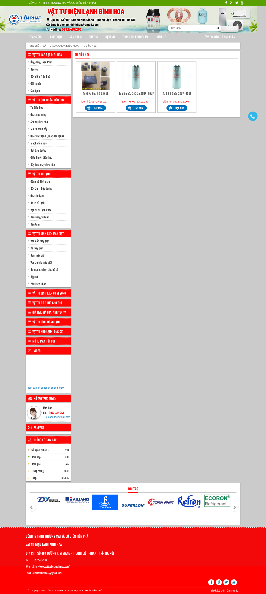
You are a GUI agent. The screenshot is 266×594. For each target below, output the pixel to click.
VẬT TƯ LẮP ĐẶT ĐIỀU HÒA (47, 54)
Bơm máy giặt (37, 255)
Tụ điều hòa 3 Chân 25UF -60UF (136, 93)
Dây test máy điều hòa (42, 164)
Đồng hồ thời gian (40, 181)
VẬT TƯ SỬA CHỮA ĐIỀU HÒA (61, 45)
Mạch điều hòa (38, 143)
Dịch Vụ (110, 36)
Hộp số (34, 276)
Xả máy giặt (36, 248)
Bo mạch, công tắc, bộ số (44, 269)
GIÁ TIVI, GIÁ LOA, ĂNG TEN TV (49, 312)
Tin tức (93, 36)
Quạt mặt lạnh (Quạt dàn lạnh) (47, 136)
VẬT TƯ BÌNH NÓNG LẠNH (46, 321)
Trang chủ (36, 36)
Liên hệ (161, 36)
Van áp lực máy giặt (41, 262)
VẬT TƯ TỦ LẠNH (41, 173)
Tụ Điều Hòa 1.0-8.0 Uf (95, 93)
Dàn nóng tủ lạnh (39, 217)
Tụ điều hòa (89, 45)
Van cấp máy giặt (39, 241)
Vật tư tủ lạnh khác (41, 209)
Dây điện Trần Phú (40, 76)
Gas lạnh (35, 90)
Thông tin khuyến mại (135, 36)
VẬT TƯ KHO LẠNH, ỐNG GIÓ (47, 331)
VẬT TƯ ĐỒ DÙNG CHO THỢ (47, 302)
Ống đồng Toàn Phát (41, 62)
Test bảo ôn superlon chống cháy (46, 387)
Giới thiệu (56, 36)
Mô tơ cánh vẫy (38, 128)
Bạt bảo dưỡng (38, 150)
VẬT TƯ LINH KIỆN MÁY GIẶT (48, 233)
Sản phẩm (75, 36)
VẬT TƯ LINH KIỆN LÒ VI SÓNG (49, 293)
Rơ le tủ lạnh (37, 202)
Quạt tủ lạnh (37, 195)
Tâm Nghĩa (231, 590)
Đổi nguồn (35, 83)
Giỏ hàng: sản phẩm (220, 36)
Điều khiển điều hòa (41, 157)
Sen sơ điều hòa (39, 121)
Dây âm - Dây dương (41, 188)
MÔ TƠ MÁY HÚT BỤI (43, 341)
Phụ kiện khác (38, 283)
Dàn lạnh (35, 224)
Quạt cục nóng (38, 114)
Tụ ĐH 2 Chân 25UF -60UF (177, 93)
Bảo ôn (34, 69)
